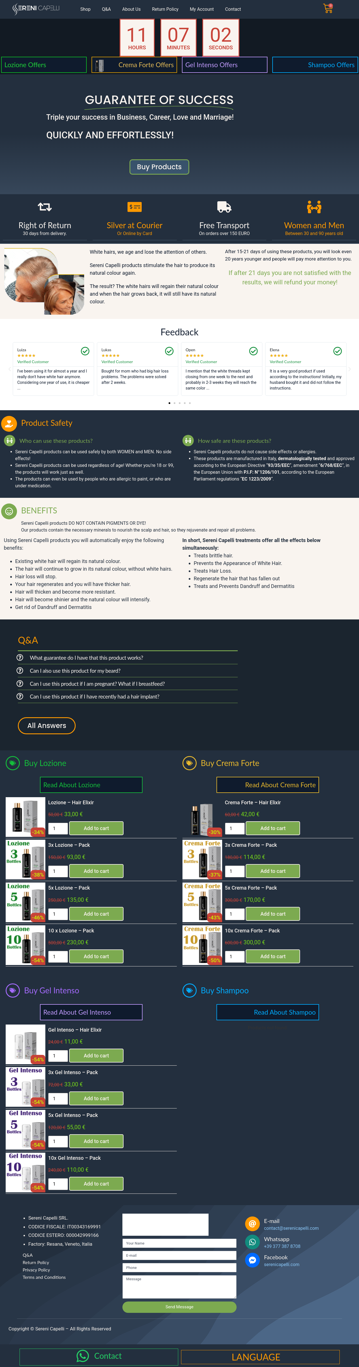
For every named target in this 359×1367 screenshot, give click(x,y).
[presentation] (165, 1225)
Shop (85, 9)
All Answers (46, 725)
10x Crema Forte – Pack (252, 931)
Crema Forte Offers (146, 65)
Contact (233, 9)
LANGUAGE (256, 1356)
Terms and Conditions (44, 1277)
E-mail (272, 1220)
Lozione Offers (25, 65)
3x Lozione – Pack (69, 845)
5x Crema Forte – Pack (251, 888)
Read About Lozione (71, 785)
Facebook (276, 1257)
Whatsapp (277, 1238)
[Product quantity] (58, 829)
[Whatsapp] (252, 1242)
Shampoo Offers (331, 65)
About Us (131, 9)
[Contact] (83, 1356)
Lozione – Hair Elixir (71, 802)
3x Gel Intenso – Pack (73, 1072)
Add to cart (96, 828)
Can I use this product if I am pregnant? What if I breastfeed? (97, 683)
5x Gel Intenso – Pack (73, 1115)
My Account (202, 9)
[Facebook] (252, 1260)
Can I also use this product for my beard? (75, 670)
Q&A (106, 9)
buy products (159, 167)
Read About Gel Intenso (77, 1012)
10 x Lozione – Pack (71, 931)
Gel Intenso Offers (211, 65)
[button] (9, 369)
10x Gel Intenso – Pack (74, 1158)
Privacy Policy (36, 1269)
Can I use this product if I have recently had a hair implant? (94, 696)
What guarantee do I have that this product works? (86, 657)
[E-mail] (252, 1223)
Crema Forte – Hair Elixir (253, 802)
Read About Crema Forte (280, 785)
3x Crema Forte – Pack (251, 845)
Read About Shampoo (285, 1012)
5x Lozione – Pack (69, 888)
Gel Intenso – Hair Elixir (75, 1030)
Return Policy (165, 9)
